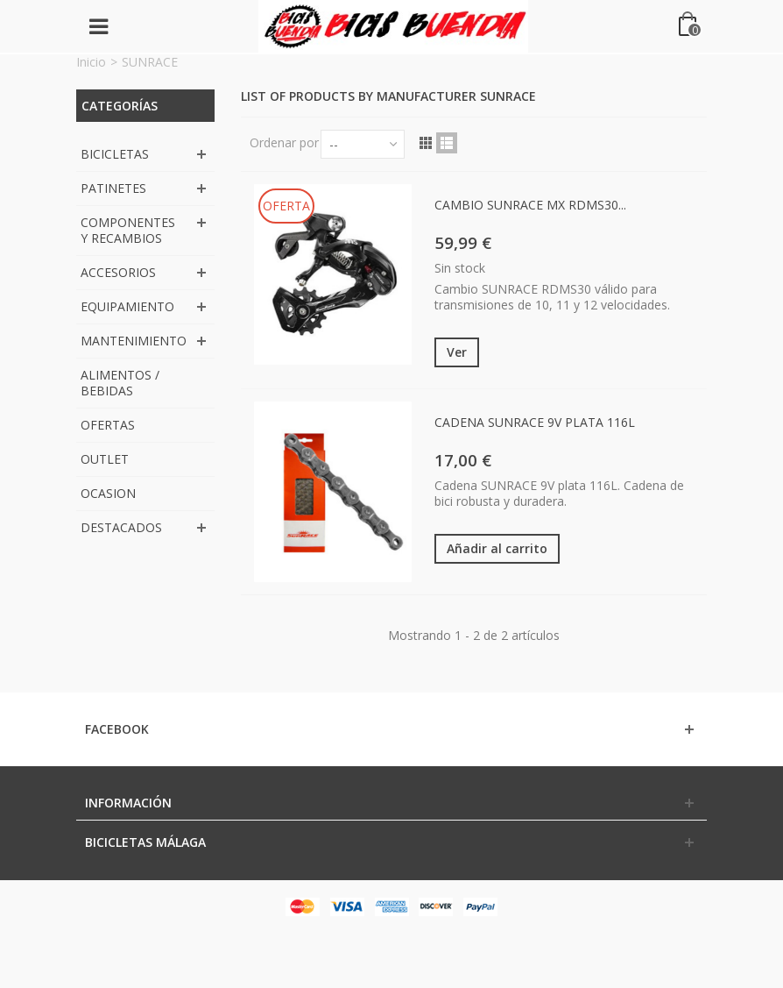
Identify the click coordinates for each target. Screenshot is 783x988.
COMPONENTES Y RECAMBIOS (128, 230)
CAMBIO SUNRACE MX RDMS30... (530, 204)
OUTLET (105, 459)
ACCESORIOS (118, 272)
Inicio (91, 61)
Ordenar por (284, 142)
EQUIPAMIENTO (127, 306)
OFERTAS (108, 424)
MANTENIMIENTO (134, 340)
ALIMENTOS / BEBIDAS (120, 382)
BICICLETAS (115, 154)
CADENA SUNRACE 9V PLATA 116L (534, 422)
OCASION (108, 493)
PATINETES (113, 188)
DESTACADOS (121, 527)
